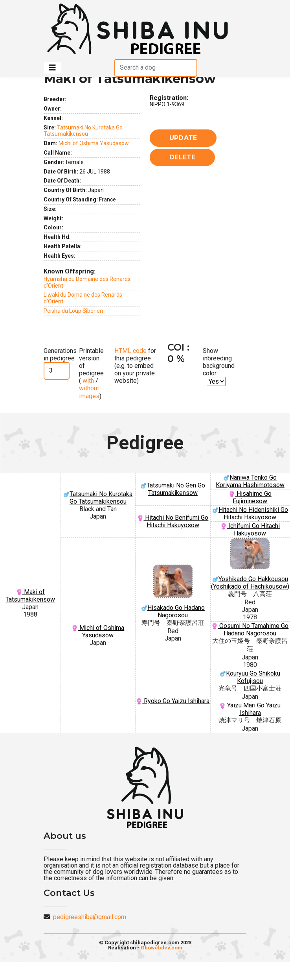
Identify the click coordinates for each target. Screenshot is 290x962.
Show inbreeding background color (219, 362)
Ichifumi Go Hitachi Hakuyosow (250, 529)
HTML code (130, 351)
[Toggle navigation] (52, 68)
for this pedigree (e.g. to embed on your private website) (135, 366)
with (87, 380)
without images (89, 391)
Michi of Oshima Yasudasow (94, 143)
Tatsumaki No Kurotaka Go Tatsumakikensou (83, 130)
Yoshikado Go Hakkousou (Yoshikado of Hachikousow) (250, 564)
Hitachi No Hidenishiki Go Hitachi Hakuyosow (250, 513)
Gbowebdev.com (161, 948)
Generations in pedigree (60, 354)
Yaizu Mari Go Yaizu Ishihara (250, 709)
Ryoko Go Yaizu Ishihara (172, 701)
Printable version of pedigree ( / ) (91, 373)
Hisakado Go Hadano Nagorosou (173, 592)
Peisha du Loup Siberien (73, 311)
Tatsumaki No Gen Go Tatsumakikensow (172, 489)
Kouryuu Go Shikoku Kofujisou (250, 677)
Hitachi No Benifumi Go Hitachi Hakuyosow (172, 521)
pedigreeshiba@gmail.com (89, 917)
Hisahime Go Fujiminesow (250, 497)
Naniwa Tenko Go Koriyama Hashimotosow (250, 481)
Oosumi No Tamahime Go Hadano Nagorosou (249, 629)
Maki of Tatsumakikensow (30, 595)
